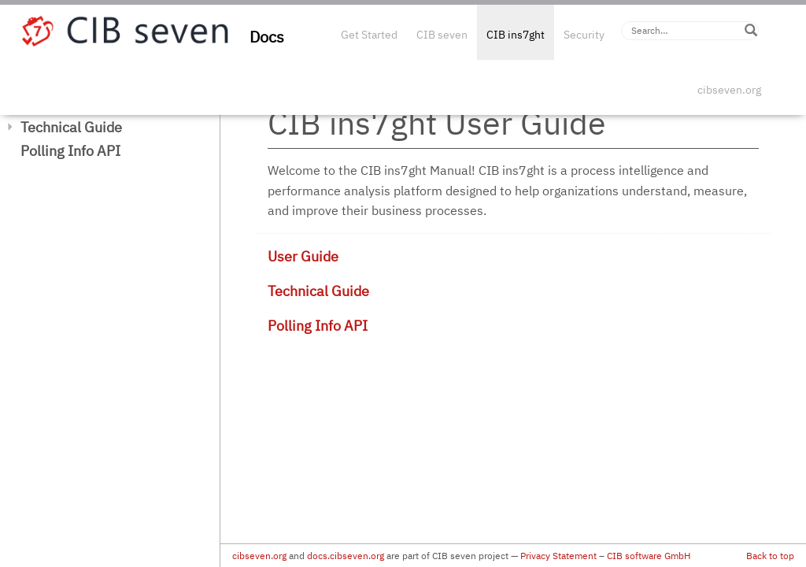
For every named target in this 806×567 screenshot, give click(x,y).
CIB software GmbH (648, 555)
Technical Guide (71, 127)
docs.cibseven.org (345, 555)
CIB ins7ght (515, 35)
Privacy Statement (558, 555)
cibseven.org (729, 90)
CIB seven (442, 35)
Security (584, 35)
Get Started (369, 35)
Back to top (770, 555)
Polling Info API (70, 151)
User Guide (303, 256)
